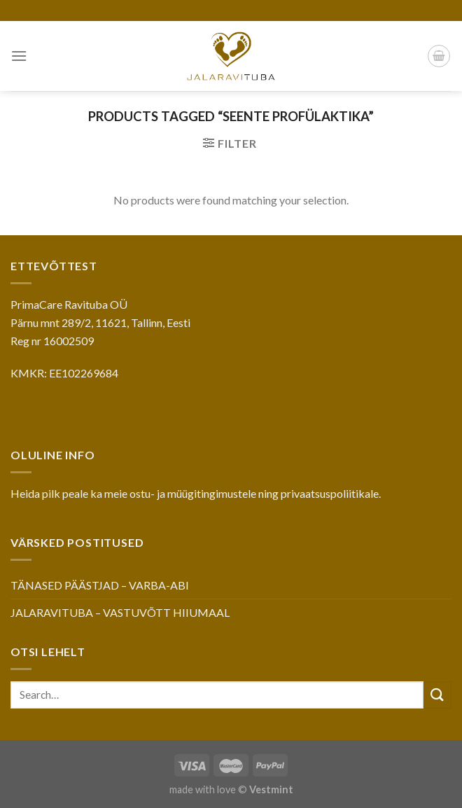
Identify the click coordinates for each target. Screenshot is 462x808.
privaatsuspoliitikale (330, 493)
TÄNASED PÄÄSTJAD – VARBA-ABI (99, 585)
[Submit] (437, 695)
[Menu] (18, 56)
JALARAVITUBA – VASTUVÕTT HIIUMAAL (120, 612)
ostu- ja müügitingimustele (193, 493)
